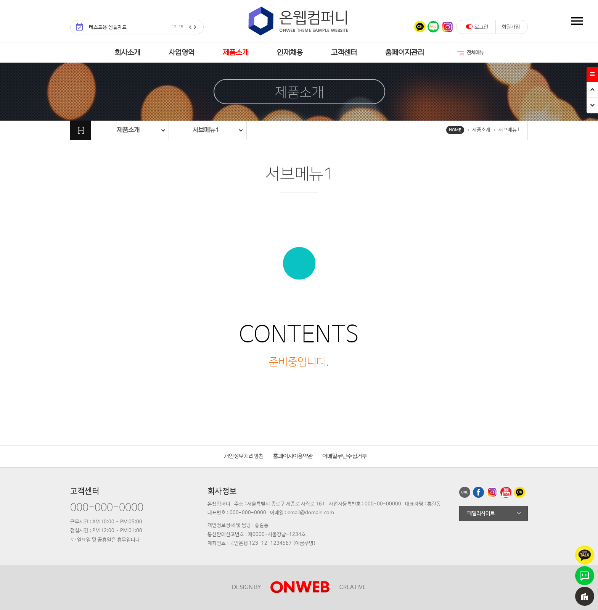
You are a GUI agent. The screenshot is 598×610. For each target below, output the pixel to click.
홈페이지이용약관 (293, 456)
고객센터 (344, 53)
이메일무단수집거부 (344, 456)
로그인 (477, 26)
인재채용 (290, 53)
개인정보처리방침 (244, 456)
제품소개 (236, 53)
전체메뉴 (470, 53)
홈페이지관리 (404, 53)
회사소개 (127, 53)
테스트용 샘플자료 (136, 27)
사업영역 (182, 53)
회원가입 (511, 27)
